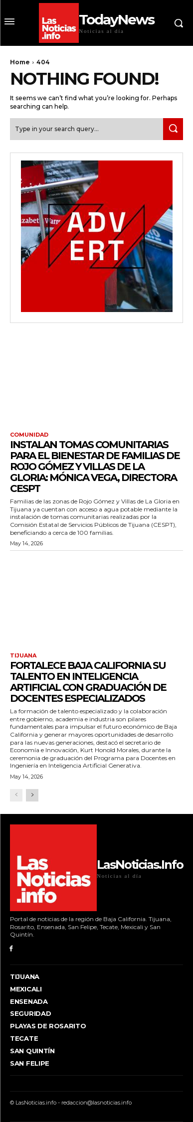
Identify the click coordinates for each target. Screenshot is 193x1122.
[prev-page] (16, 795)
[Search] (173, 129)
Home (20, 62)
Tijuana (23, 655)
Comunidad (29, 435)
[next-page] (32, 795)
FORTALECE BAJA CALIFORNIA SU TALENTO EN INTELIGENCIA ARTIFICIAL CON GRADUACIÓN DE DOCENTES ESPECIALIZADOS (88, 681)
